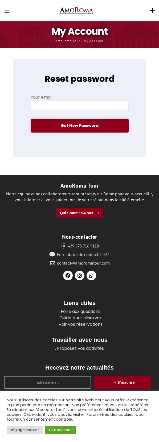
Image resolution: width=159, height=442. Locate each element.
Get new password (80, 125)
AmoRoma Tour (67, 41)
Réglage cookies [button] (24, 429)
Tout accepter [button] (60, 429)
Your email (41, 97)
